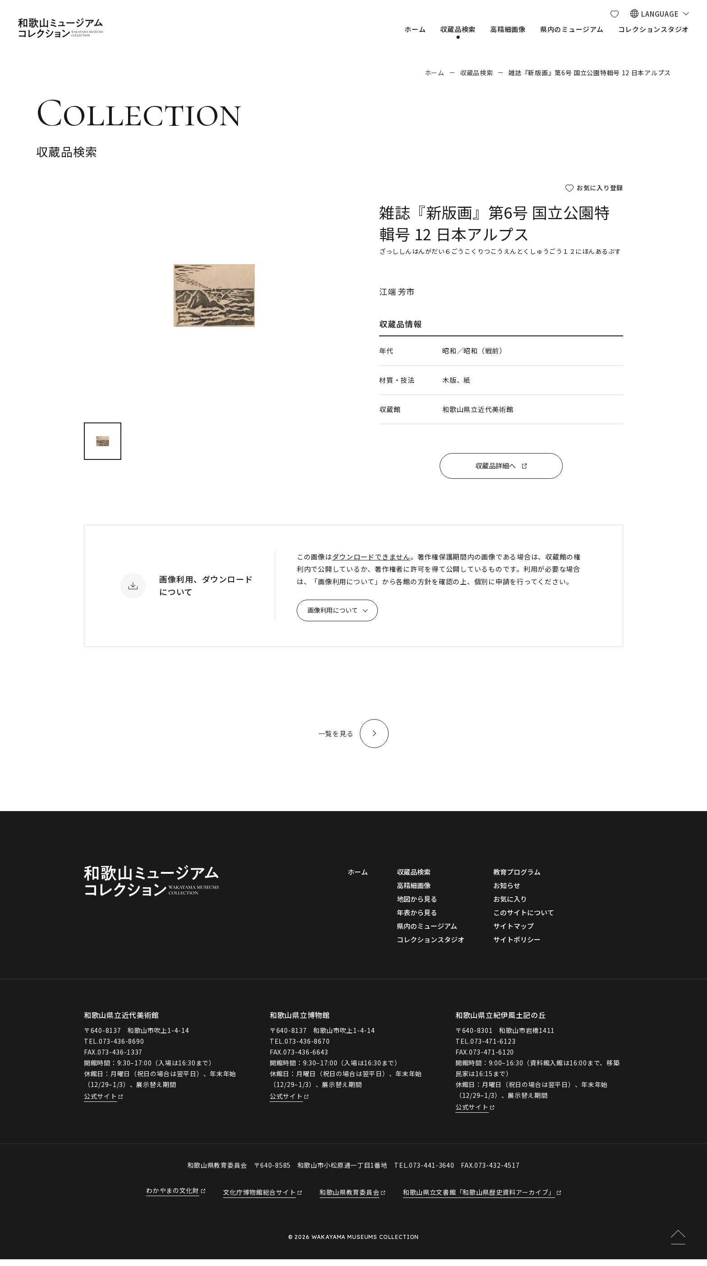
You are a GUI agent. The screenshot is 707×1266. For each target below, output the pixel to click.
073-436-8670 (307, 1047)
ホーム (435, 72)
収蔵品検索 (476, 72)
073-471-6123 (492, 1047)
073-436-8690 (121, 1047)
